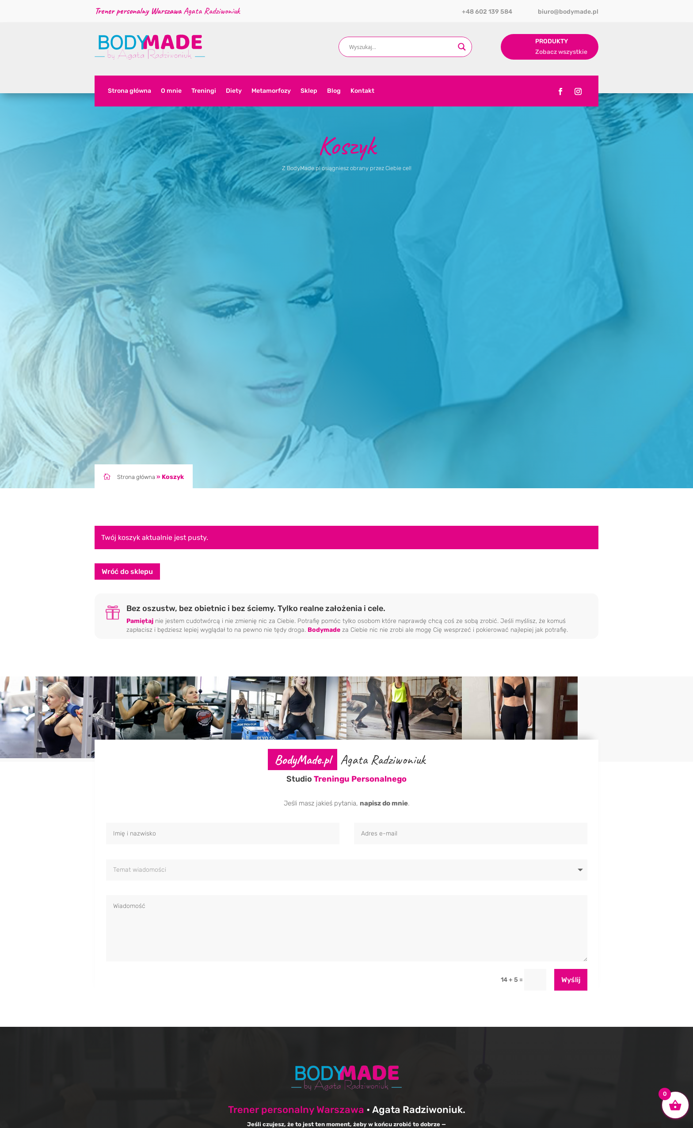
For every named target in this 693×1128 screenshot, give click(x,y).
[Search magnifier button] (462, 47)
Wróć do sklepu (127, 571)
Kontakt (362, 91)
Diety (234, 91)
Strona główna (129, 91)
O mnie (171, 91)
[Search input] (401, 47)
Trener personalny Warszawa (296, 1110)
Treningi (203, 91)
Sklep (309, 91)
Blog (334, 91)
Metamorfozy (271, 91)
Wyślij (570, 980)
